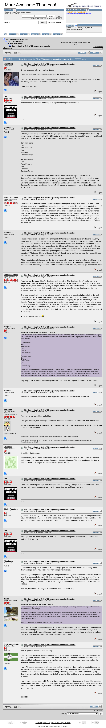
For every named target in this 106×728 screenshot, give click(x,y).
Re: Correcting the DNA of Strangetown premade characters (49, 64)
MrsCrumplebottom (12, 644)
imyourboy (8, 64)
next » (101, 710)
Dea (5, 96)
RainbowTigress (11, 197)
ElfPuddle (8, 410)
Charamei (8, 447)
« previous (96, 47)
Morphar (7, 326)
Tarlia (6, 599)
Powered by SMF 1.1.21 (42, 723)
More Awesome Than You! (17, 39)
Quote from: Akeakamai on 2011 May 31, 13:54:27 (37, 604)
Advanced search (54, 22)
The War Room (16, 44)
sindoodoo (8, 127)
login (22, 12)
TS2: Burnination (15, 41)
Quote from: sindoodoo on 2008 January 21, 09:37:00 (38, 332)
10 (16, 53)
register (28, 12)
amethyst (79, 29)
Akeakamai (8, 561)
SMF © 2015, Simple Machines (61, 723)
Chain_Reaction (11, 509)
